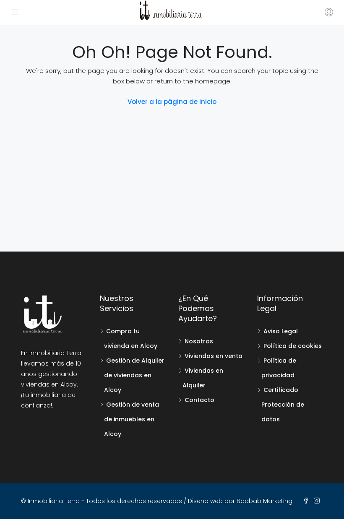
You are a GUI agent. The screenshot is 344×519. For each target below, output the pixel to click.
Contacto (199, 400)
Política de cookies (292, 346)
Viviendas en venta (213, 356)
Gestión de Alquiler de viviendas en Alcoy (134, 375)
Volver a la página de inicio (172, 101)
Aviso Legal (280, 331)
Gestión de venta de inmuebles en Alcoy (131, 419)
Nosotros (199, 341)
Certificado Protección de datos (282, 404)
